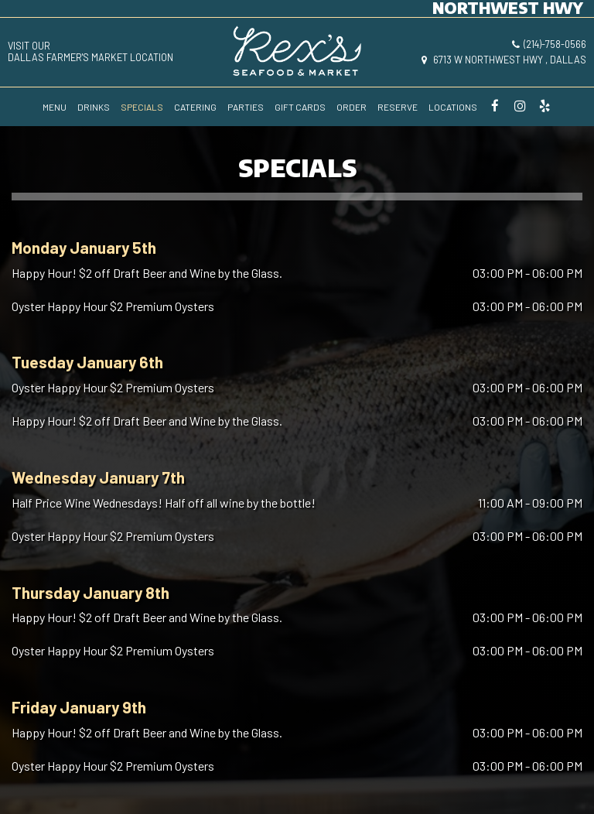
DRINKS (93, 106)
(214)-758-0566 (549, 44)
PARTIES (245, 106)
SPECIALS (142, 106)
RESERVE (397, 106)
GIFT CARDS (300, 106)
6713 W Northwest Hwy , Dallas (504, 59)
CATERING (195, 106)
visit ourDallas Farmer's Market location (90, 51)
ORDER (351, 106)
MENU (55, 106)
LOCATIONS (452, 106)
